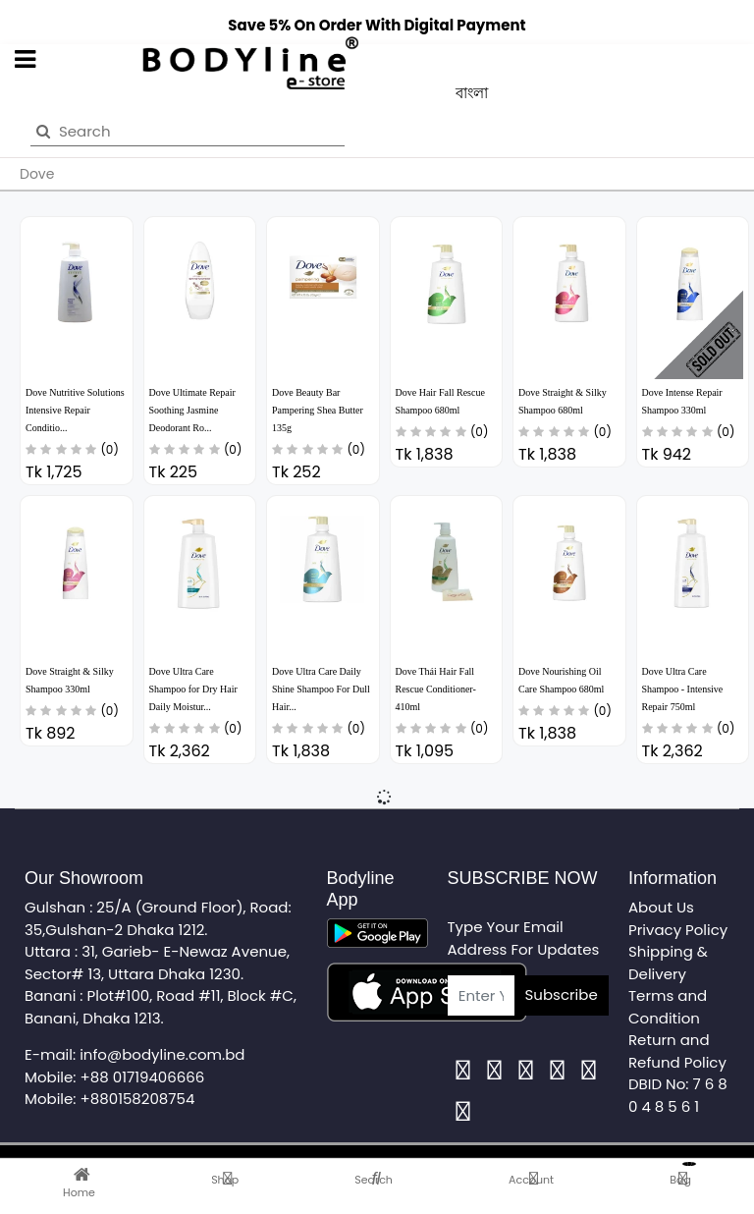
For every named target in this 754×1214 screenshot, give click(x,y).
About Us (661, 907)
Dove (37, 174)
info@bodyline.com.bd (162, 1054)
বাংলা (472, 93)
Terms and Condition (667, 1006)
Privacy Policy (677, 929)
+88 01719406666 (143, 1077)
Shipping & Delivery (668, 962)
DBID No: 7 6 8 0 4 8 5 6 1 (677, 1095)
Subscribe (561, 994)
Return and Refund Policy (677, 1051)
